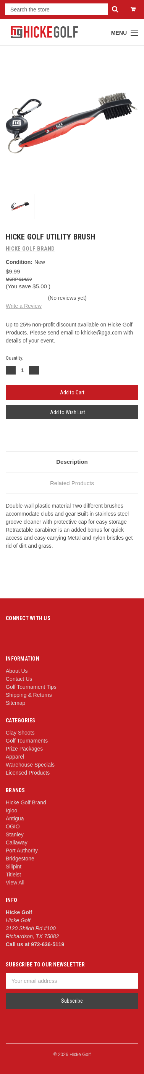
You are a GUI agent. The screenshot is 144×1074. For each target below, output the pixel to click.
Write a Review (24, 306)
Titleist (13, 874)
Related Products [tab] (72, 483)
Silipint (13, 866)
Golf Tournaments (27, 741)
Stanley (15, 834)
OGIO (13, 826)
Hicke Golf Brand (26, 802)
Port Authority (22, 850)
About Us (17, 671)
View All (15, 882)
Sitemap (15, 703)
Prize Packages (24, 749)
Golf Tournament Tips (31, 687)
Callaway (17, 842)
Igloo (11, 810)
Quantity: (14, 358)
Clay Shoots (20, 733)
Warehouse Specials (30, 765)
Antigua (15, 818)
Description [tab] (72, 461)
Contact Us (19, 679)
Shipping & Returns (29, 695)
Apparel (15, 757)
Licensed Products (28, 773)
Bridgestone (20, 858)
